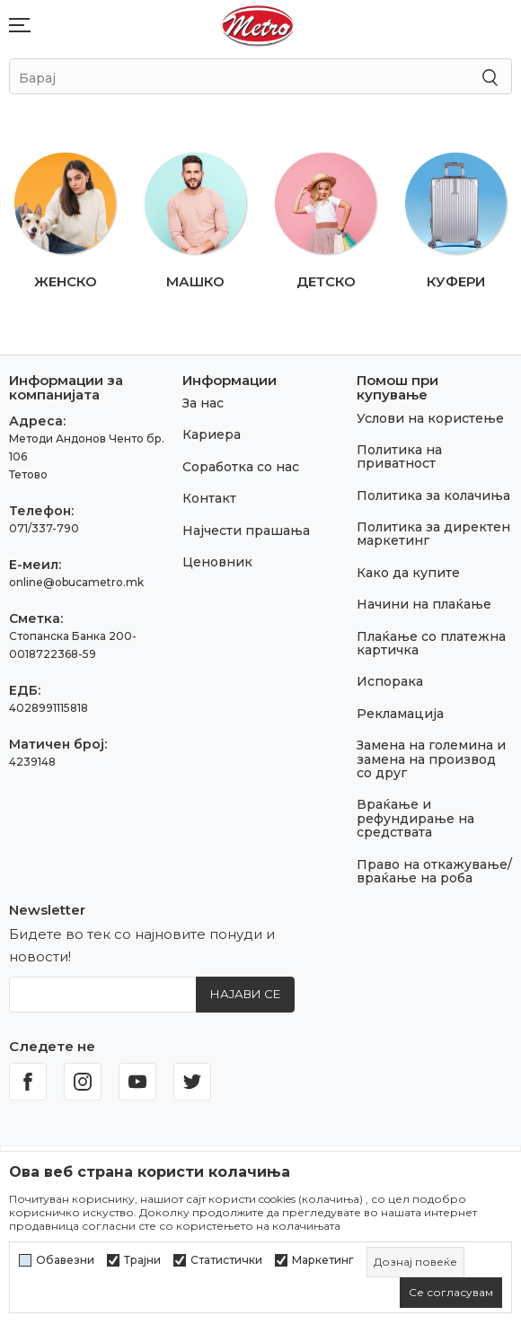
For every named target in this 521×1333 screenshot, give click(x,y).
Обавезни (65, 1260)
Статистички (226, 1260)
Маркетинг (323, 1260)
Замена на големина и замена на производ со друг (431, 759)
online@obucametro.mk (76, 582)
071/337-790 (44, 528)
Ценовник (217, 562)
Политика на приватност (399, 456)
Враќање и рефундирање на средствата (415, 818)
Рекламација (400, 714)
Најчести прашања (246, 530)
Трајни (142, 1260)
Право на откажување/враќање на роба (434, 871)
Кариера (211, 434)
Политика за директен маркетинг (433, 533)
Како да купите (408, 573)
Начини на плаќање (424, 604)
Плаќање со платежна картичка (431, 643)
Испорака (390, 681)
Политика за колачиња (433, 495)
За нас (203, 403)
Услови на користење (430, 418)
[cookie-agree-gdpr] (451, 1292)
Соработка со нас (240, 467)
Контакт (209, 498)
